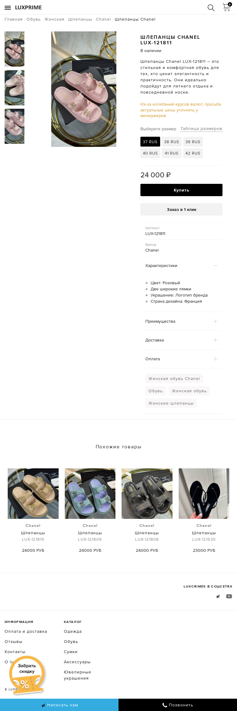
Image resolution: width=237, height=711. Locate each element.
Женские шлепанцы (171, 403)
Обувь (155, 390)
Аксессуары (77, 661)
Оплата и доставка (26, 631)
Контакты (15, 651)
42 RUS (193, 153)
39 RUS (193, 142)
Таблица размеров (201, 128)
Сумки (71, 651)
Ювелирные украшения (77, 675)
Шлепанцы (33, 532)
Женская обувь (189, 390)
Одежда (73, 631)
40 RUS (150, 153)
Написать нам (59, 705)
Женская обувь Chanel (174, 378)
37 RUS (150, 142)
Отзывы (14, 641)
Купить (181, 190)
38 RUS (171, 142)
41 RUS (172, 153)
